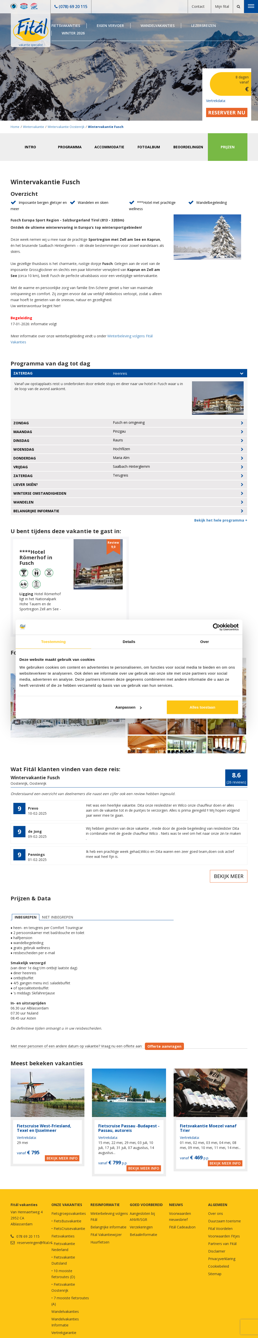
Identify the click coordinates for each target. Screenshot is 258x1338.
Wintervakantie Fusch (105, 127)
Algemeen (217, 1204)
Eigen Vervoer (110, 25)
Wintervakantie (33, 127)
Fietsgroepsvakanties (68, 1213)
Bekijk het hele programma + (220, 520)
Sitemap (214, 1273)
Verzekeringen (141, 1227)
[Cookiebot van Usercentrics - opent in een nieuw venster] (217, 627)
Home (15, 127)
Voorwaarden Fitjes (224, 1236)
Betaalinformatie (143, 1234)
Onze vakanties (66, 1204)
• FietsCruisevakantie (68, 1228)
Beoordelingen (188, 147)
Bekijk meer (228, 876)
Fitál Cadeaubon (182, 1227)
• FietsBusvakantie (66, 1221)
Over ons (215, 1213)
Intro (30, 147)
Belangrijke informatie (108, 1227)
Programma (70, 147)
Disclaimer (216, 1251)
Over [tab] (204, 641)
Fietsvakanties (65, 25)
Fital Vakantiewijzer (106, 1234)
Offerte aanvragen (164, 1046)
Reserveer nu (226, 112)
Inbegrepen (26, 917)
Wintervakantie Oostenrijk (66, 127)
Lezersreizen (203, 25)
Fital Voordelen (220, 1228)
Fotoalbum (149, 147)
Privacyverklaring (221, 1258)
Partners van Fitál (222, 1243)
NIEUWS (176, 1204)
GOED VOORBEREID (146, 1204)
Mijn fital (222, 6)
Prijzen (228, 147)
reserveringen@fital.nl (34, 1242)
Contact (198, 6)
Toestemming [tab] (53, 641)
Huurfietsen (99, 1242)
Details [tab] (129, 641)
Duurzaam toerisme (224, 1221)
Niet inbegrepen (57, 917)
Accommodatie (109, 147)
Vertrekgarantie (63, 1332)
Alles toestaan (202, 707)
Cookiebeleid (218, 1266)
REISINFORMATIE (105, 1204)
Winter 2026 (73, 33)
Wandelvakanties (158, 25)
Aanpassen (128, 707)
